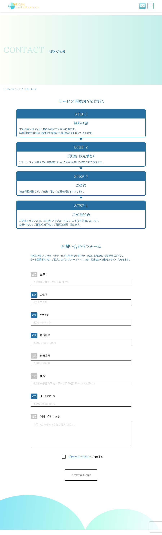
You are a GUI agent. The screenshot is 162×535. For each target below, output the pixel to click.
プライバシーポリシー (79, 456)
